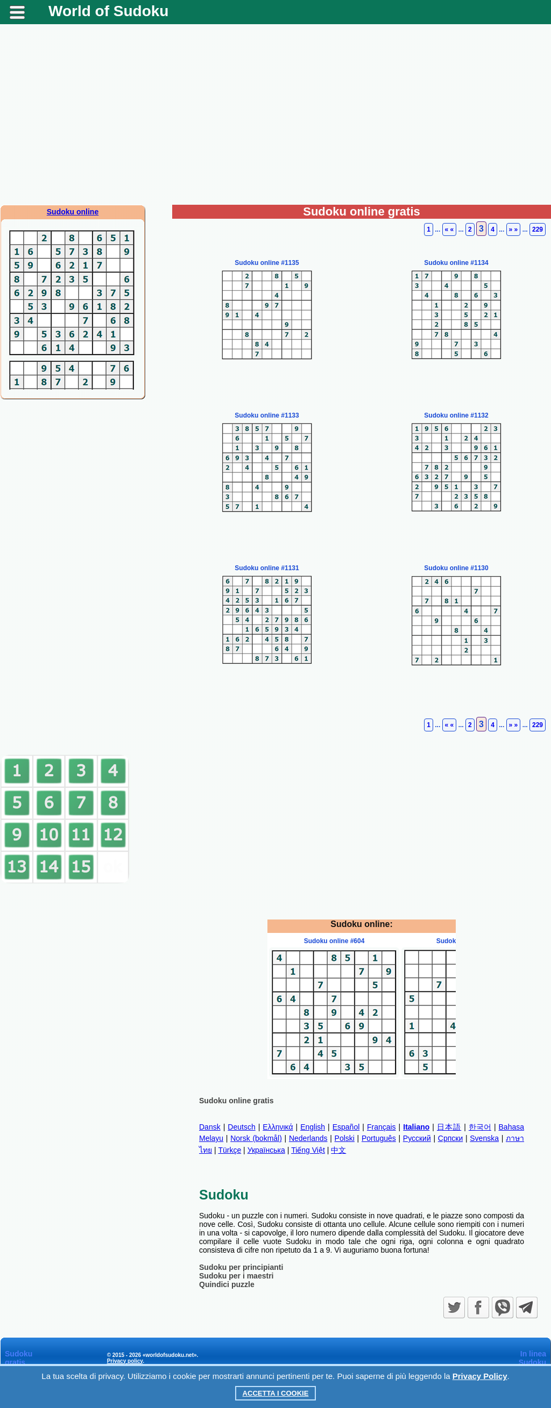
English (312, 1127)
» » (513, 229)
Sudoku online (72, 211)
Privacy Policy (480, 1376)
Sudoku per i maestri (236, 1275)
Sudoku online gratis (236, 1100)
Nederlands (308, 1138)
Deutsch (241, 1127)
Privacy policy (125, 1361)
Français (381, 1127)
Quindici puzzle (227, 1284)
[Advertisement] (275, 119)
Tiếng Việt (308, 1150)
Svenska (484, 1138)
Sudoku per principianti (241, 1267)
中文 (338, 1150)
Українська (266, 1150)
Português (379, 1138)
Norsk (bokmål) (256, 1138)
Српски (450, 1138)
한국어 (480, 1127)
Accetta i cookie (276, 1393)
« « (449, 229)
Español (346, 1127)
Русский (417, 1138)
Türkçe (229, 1150)
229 (537, 229)
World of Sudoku (108, 11)
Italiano (416, 1127)
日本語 (449, 1127)
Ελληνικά (278, 1127)
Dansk (210, 1127)
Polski (345, 1138)
